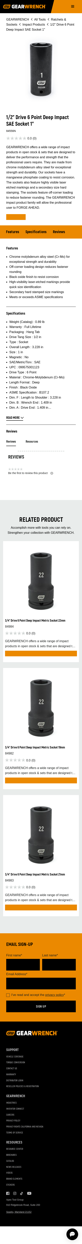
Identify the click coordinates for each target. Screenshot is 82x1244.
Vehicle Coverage (15, 1056)
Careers (10, 1114)
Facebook (7, 1193)
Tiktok (21, 1193)
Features (12, 231)
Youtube (28, 1193)
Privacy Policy (13, 1120)
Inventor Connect (15, 1108)
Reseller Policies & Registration (22, 1086)
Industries (11, 1102)
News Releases (13, 1167)
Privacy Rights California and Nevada (24, 1126)
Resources (32, 442)
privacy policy (54, 995)
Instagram (14, 1193)
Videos (9, 1172)
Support (12, 1050)
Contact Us (11, 1068)
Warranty (11, 1074)
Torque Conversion (15, 1062)
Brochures (11, 1155)
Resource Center (14, 1149)
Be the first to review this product (30, 473)
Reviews (59, 231)
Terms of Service (14, 1132)
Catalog (10, 1161)
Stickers (10, 1184)
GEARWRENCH (17, 19)
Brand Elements (14, 1178)
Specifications (36, 231)
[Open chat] (72, 1234)
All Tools (40, 19)
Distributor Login (14, 1080)
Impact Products (34, 24)
